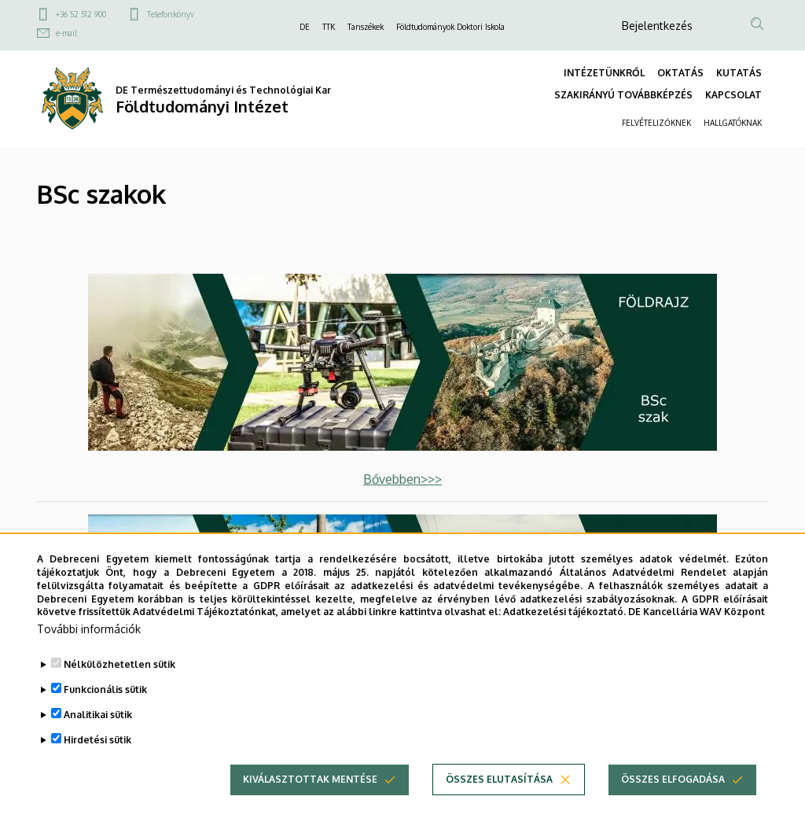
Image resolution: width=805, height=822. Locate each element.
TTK (328, 26)
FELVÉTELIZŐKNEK (656, 122)
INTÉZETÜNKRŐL (604, 73)
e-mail (66, 33)
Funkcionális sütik (105, 711)
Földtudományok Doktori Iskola (450, 26)
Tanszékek (365, 26)
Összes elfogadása (673, 800)
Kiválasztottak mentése (310, 800)
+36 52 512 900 (81, 14)
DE (305, 26)
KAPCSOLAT (733, 95)
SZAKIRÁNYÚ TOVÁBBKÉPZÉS (623, 95)
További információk (89, 650)
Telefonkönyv (170, 14)
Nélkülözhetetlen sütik (119, 685)
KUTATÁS (739, 73)
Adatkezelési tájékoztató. (564, 633)
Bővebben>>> (402, 479)
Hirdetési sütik (97, 761)
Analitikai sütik (98, 736)
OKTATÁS (680, 73)
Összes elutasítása (499, 800)
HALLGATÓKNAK (733, 122)
